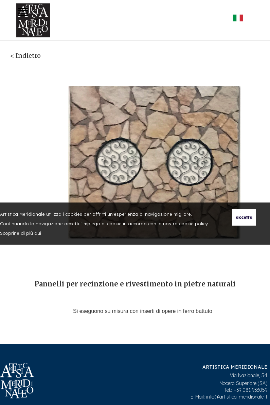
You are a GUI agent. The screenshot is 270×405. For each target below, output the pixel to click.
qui (37, 233)
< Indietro (25, 55)
